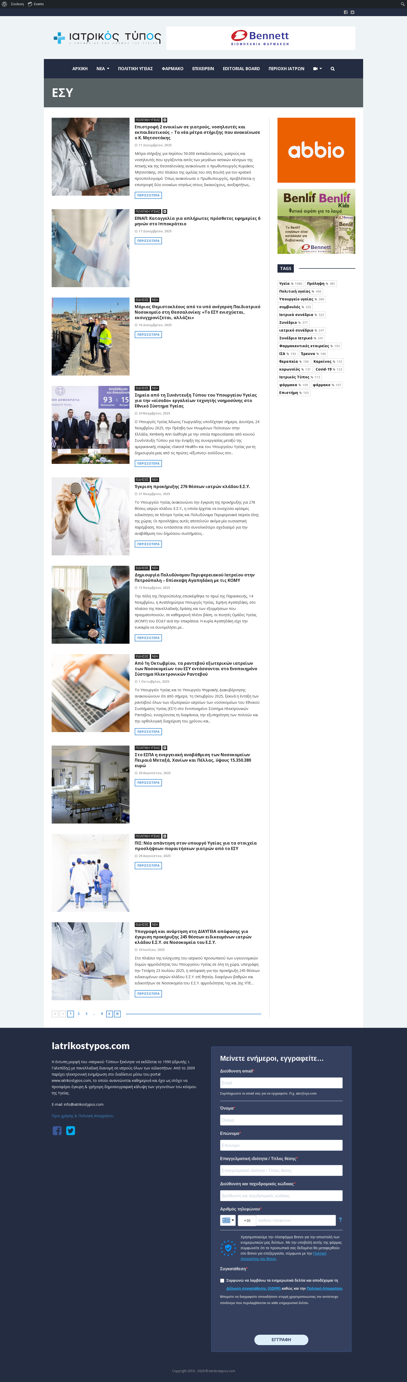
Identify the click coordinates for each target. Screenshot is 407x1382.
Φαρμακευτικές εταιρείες (309, 345)
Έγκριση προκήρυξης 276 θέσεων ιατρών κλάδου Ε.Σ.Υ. (192, 486)
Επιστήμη (294, 392)
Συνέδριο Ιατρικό (301, 337)
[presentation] (259, 1320)
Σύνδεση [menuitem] (17, 4)
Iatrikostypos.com (91, 1045)
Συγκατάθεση (233, 1269)
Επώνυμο (229, 1133)
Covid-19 (329, 369)
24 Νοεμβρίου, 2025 (154, 413)
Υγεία (290, 283)
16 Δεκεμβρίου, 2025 (155, 325)
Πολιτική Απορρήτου (325, 1288)
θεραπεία (294, 361)
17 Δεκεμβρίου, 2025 (155, 145)
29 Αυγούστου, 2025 (155, 773)
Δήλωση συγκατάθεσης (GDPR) (254, 1288)
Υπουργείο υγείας (301, 299)
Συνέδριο (293, 322)
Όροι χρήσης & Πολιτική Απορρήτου (82, 1115)
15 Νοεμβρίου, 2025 (154, 587)
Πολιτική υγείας (300, 291)
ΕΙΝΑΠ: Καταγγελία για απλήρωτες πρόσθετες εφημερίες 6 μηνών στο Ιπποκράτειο (197, 221)
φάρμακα (293, 384)
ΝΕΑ (155, 300)
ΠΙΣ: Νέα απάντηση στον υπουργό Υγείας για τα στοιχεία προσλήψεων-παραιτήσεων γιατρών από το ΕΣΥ (196, 845)
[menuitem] (4, 4)
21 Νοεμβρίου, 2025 (154, 494)
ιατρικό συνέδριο (301, 330)
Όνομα (227, 1108)
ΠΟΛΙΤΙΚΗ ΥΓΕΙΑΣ (148, 120)
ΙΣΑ (287, 353)
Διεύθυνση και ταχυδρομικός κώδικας (257, 1184)
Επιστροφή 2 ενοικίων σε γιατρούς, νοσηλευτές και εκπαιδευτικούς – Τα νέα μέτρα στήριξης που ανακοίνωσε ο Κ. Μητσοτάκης (197, 132)
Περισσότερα (148, 195)
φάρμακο (327, 384)
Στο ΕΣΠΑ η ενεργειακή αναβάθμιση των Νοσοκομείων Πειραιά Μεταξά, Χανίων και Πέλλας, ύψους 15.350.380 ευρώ (193, 760)
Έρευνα (313, 353)
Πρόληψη (321, 283)
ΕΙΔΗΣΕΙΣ (142, 300)
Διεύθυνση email (236, 1071)
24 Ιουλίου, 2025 (152, 949)
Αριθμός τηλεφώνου (240, 1209)
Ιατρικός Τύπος (299, 376)
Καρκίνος (328, 361)
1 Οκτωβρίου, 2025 (154, 681)
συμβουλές (295, 306)
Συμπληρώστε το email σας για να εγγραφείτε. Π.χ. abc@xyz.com (268, 1093)
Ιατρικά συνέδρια (301, 314)
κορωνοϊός (295, 369)
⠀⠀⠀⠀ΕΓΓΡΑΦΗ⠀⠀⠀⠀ (281, 1340)
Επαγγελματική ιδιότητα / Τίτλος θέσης (258, 1158)
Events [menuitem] (36, 4)
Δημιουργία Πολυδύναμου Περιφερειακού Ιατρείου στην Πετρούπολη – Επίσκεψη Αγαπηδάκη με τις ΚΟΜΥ (195, 577)
